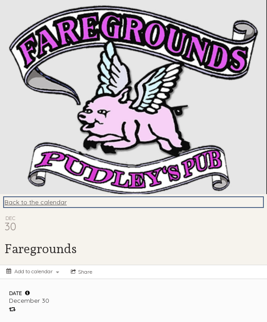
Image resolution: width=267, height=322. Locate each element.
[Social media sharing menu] (80, 272)
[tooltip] (27, 293)
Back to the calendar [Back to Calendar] (35, 202)
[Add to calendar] (32, 271)
